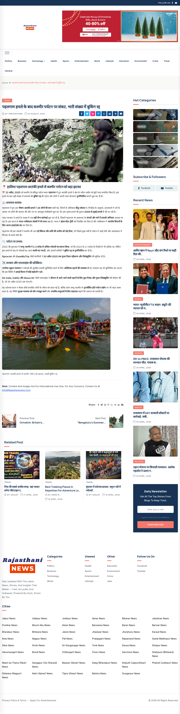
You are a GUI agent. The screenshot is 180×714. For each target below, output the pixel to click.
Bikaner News (129, 625)
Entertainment (82, 61)
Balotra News (99, 680)
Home (5, 82)
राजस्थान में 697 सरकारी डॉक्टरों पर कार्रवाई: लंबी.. (151, 421)
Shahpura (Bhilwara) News (163, 660)
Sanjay (14, 495)
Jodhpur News (70, 625)
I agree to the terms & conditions (155, 524)
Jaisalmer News (160, 625)
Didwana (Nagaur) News (11, 682)
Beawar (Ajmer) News (73, 669)
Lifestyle (109, 61)
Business (22, 61)
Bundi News (38, 658)
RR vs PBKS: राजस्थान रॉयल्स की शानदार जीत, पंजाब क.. (151, 367)
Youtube (141, 577)
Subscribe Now (156, 531)
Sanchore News (130, 658)
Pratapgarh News (101, 645)
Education (124, 61)
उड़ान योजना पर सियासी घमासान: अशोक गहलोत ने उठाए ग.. (154, 476)
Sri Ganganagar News (73, 652)
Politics (8, 61)
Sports (66, 61)
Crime (155, 61)
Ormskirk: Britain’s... (32, 422)
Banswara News (100, 631)
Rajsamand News (131, 645)
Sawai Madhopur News (164, 645)
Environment (141, 61)
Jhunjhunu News (131, 638)
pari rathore (15, 114)
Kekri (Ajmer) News (42, 680)
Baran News (128, 631)
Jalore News (68, 638)
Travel (167, 61)
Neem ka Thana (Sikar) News (14, 671)
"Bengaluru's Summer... (91, 422)
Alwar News (68, 631)
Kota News (8, 645)
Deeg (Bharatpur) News (104, 669)
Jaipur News (8, 625)
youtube (144, 195)
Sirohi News (38, 652)
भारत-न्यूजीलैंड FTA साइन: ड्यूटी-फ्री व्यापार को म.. (152, 313)
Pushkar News (9, 631)
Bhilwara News (40, 638)
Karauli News (159, 638)
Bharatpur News (10, 638)
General (8, 70)
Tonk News (98, 652)
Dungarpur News (131, 680)
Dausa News (128, 652)
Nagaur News (39, 645)
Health (54, 61)
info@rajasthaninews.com (16, 390)
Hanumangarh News (13, 658)
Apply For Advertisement (43, 707)
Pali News (67, 645)
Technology (37, 61)
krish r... (56, 495)
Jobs (109, 588)
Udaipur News (39, 625)
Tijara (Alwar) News (72, 680)
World (97, 61)
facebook (145, 188)
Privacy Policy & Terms (14, 707)
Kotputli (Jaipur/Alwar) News (134, 671)
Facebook (142, 572)
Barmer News (159, 631)
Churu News (98, 658)
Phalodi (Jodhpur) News (165, 669)
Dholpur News (159, 652)
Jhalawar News (100, 638)
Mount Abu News (41, 631)
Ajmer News (98, 625)
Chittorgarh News (71, 658)
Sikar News (8, 652)
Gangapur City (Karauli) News (44, 671)
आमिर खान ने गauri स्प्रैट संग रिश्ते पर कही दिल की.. (154, 259)
